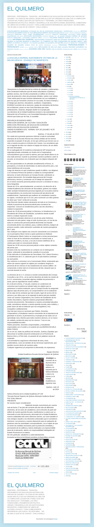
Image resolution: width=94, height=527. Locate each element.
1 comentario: (33, 466)
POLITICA (26, 47)
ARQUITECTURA (76, 31)
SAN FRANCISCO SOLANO (72, 461)
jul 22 (69, 101)
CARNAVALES (77, 32)
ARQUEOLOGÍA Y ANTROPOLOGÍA (63, 31)
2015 (67, 72)
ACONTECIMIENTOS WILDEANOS (17, 31)
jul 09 (69, 110)
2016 (67, 69)
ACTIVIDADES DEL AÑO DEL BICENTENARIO (41, 31)
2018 (67, 65)
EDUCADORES (37, 36)
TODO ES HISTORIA (57, 49)
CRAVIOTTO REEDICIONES (59, 34)
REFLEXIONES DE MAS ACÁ (48, 47)
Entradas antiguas (54, 472)
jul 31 (69, 88)
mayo (68, 121)
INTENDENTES (49, 39)
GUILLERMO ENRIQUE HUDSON (60, 37)
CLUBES (30, 34)
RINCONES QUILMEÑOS (76, 47)
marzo (68, 125)
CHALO (25, 34)
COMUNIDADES (48, 34)
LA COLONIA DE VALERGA (72, 413)
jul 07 (69, 114)
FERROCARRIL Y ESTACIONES (21, 37)
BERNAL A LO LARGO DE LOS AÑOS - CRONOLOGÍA (80, 254)
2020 (67, 61)
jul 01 (69, 116)
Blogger (55, 519)
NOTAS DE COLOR (37, 45)
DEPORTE (84, 34)
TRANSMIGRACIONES (68, 49)
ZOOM (8, 50)
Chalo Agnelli (67, 147)
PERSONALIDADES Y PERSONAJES (75, 447)
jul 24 (69, 92)
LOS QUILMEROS (49, 43)
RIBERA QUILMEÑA (63, 47)
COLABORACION (38, 34)
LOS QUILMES (58, 43)
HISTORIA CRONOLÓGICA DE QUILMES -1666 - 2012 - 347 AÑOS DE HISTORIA (80, 204)
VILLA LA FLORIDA (82, 49)
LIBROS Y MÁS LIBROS (71, 421)
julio (68, 86)
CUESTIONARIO (71, 34)
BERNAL (45, 33)
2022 (67, 57)
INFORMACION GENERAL (23, 39)
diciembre (69, 76)
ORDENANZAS (47, 45)
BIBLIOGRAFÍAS (53, 33)
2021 (67, 59)
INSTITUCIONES (40, 39)
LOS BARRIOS (16, 43)
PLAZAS (22, 47)
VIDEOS (75, 49)
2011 (67, 136)
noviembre (69, 78)
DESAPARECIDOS (11, 36)
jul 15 (69, 106)
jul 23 (69, 94)
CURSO (78, 34)
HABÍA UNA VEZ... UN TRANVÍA (79, 37)
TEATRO (48, 49)
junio (68, 119)
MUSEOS (27, 45)
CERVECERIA (18, 34)
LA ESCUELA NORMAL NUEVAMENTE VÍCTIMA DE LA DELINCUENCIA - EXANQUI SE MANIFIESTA (32, 59)
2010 (67, 138)
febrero (69, 127)
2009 (67, 140)
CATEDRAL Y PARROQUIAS (73, 361)
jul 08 (69, 112)
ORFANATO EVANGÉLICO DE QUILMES (79, 265)
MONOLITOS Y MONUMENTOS (79, 43)
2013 (67, 132)
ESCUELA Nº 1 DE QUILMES (57, 36)
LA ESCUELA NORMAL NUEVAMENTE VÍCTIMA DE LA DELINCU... (76, 98)
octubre (69, 80)
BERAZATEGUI (38, 33)
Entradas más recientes (13, 472)
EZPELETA (10, 37)
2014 (67, 74)
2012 (67, 134)
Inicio (34, 472)
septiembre (70, 82)
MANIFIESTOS (67, 43)
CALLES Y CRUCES (69, 32)
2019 (67, 63)
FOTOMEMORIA (45, 37)
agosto (69, 84)
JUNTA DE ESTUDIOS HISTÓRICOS (64, 39)
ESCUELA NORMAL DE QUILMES (76, 36)
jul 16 (69, 103)
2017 (67, 67)
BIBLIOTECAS (60, 33)
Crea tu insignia (67, 150)
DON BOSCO (20, 36)
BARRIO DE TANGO (28, 33)
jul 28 (69, 90)
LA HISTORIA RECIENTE (21, 41)
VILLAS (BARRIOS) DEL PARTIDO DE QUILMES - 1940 (79, 191)
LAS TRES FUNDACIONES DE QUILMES (63, 41)
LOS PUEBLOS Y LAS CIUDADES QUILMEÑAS (32, 43)
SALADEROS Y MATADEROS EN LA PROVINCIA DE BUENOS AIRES (79, 229)
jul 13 (69, 108)
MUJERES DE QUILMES (15, 45)
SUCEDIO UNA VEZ (37, 49)
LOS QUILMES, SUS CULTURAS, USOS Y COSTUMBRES (78, 179)
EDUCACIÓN (28, 36)
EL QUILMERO (25, 9)
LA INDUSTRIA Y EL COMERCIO (40, 41)
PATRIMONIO (54, 45)
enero (68, 129)
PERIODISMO (63, 45)
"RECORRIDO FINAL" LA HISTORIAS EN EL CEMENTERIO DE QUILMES (79, 216)
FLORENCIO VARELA (36, 37)
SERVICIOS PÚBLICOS (24, 49)
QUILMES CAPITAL (33, 47)
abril (68, 123)
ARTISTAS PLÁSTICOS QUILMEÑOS (75, 347)
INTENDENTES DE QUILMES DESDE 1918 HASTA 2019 (79, 242)
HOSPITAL (9, 39)
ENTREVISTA (45, 36)
